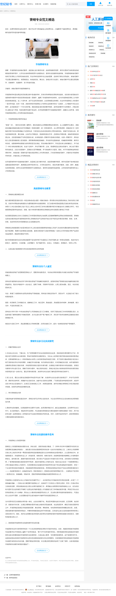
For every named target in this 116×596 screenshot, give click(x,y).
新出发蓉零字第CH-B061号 (62, 590)
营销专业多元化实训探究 (42, 341)
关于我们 (38, 586)
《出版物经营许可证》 (37, 592)
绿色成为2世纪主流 (98, 94)
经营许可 (67, 586)
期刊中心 (30, 4)
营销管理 (91, 46)
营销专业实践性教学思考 (42, 434)
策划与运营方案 (95, 177)
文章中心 (22, 4)
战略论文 (94, 192)
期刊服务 (48, 586)
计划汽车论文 (96, 75)
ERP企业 (95, 71)
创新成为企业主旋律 (98, 98)
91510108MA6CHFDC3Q (84, 590)
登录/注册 (100, 5)
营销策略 (91, 42)
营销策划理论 (102, 49)
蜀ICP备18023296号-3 (18, 590)
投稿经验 (53, 4)
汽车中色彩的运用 (97, 102)
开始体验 (101, 28)
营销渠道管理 (92, 53)
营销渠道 (100, 42)
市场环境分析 (95, 170)
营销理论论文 (101, 46)
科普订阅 (38, 4)
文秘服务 (108, 24)
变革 (92, 105)
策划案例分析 (95, 196)
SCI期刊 (45, 4)
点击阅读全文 (41, 177)
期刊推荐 (108, 31)
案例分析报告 (95, 185)
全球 (92, 79)
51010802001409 (39, 590)
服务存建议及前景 (97, 90)
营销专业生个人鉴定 (42, 266)
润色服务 (108, 39)
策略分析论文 (95, 174)
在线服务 (108, 18)
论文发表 (108, 46)
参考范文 (58, 586)
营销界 (99, 120)
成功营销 (99, 134)
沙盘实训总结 (95, 181)
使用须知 (77, 586)
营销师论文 (92, 49)
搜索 (91, 4)
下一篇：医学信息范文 (10, 577)
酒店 (92, 86)
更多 (113, 37)
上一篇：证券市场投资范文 (12, 575)
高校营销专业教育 (42, 188)
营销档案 (103, 53)
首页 (15, 4)
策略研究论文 (95, 204)
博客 (92, 83)
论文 (92, 200)
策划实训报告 (95, 189)
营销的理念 (92, 57)
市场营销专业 (42, 64)
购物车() (109, 5)
